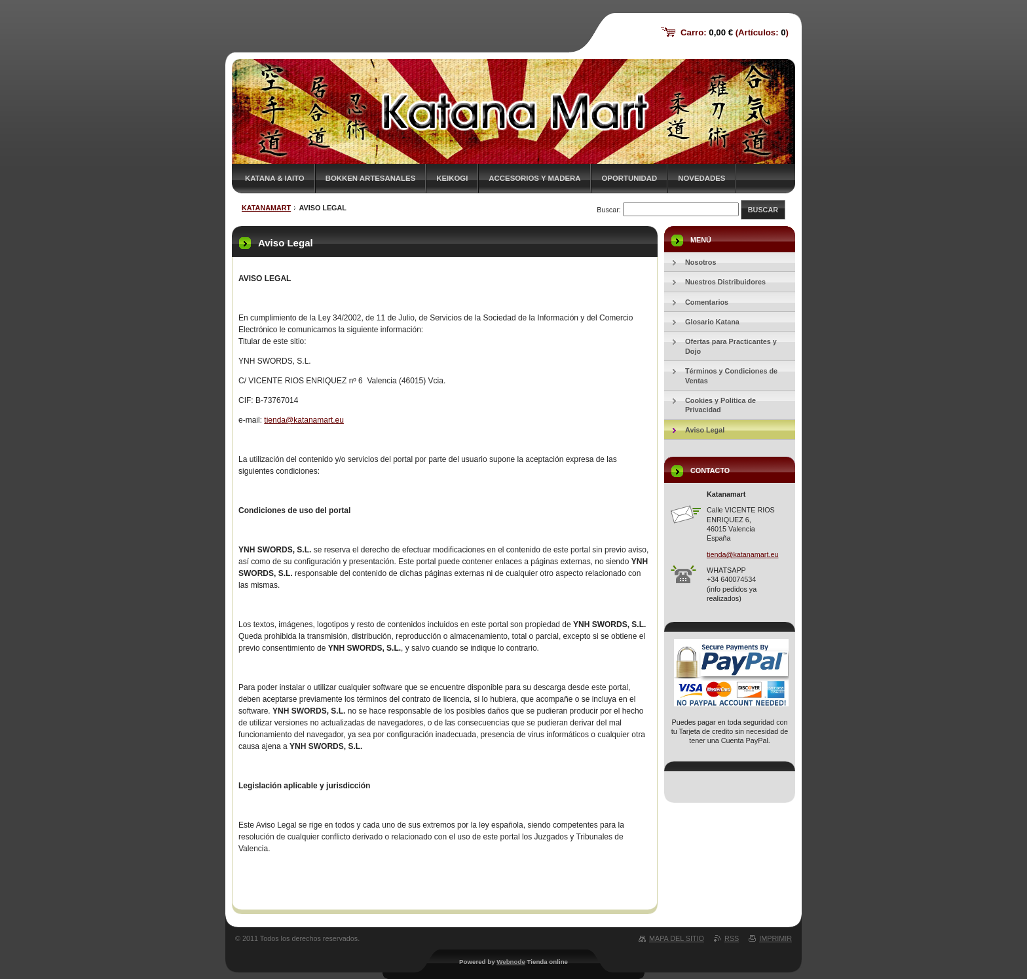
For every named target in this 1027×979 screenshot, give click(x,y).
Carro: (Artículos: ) (735, 32)
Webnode (510, 961)
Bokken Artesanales (371, 178)
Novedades (701, 178)
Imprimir (775, 938)
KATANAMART (266, 208)
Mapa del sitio (676, 938)
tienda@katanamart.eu (304, 420)
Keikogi (452, 178)
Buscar (763, 210)
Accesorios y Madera (534, 178)
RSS (731, 938)
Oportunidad (629, 178)
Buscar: (609, 210)
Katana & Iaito (275, 178)
